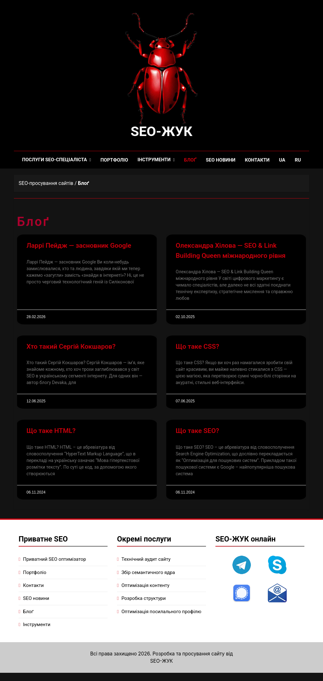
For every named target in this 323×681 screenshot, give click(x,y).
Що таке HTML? (51, 431)
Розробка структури (143, 599)
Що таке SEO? (197, 431)
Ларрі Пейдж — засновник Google (78, 246)
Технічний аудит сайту (146, 560)
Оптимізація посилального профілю (161, 612)
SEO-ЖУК (161, 131)
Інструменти (154, 160)
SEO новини (220, 160)
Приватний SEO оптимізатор (54, 560)
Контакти (257, 160)
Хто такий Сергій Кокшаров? (70, 347)
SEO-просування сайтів (46, 184)
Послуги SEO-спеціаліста (54, 160)
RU (298, 160)
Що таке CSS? (197, 347)
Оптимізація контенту (145, 586)
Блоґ (190, 160)
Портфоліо (114, 160)
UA (282, 160)
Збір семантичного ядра (148, 573)
